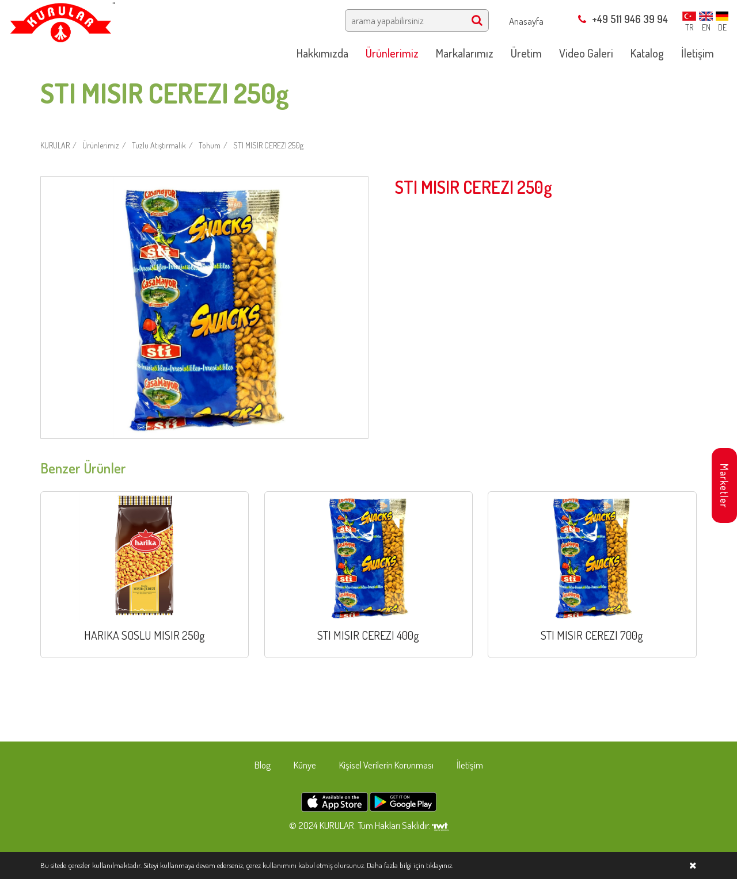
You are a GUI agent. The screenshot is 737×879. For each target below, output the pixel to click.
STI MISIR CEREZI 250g (268, 145)
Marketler (724, 486)
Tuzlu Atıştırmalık (159, 145)
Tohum (210, 145)
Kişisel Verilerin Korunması (386, 765)
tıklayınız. (439, 865)
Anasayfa (526, 21)
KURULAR (55, 145)
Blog (262, 765)
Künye (305, 765)
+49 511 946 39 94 (623, 19)
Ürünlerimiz (100, 145)
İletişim (470, 765)
